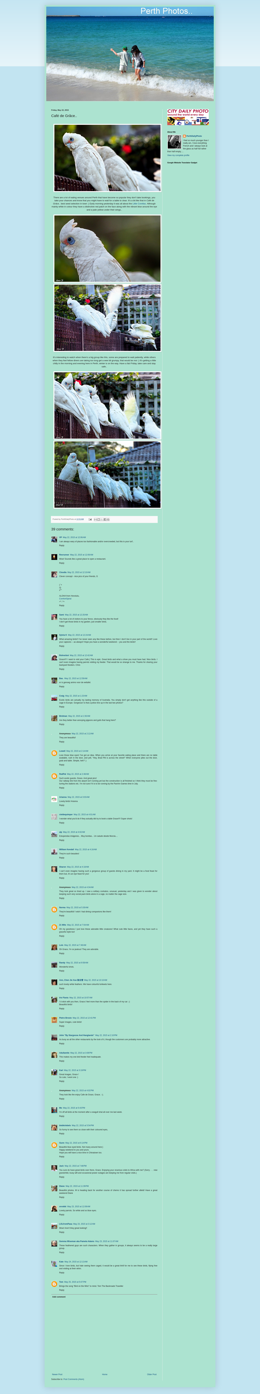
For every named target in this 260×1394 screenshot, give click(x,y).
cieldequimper (66, 814)
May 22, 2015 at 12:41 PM (84, 1018)
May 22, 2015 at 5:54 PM (83, 1125)
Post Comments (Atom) (73, 1379)
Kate (61, 1262)
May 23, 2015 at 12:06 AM (78, 1206)
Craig (61, 696)
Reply (61, 545)
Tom (61, 1282)
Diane (62, 1186)
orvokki (62, 1206)
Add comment (58, 1297)
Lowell (62, 751)
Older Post (152, 1374)
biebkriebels (65, 1125)
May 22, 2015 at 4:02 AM (74, 832)
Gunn (61, 1143)
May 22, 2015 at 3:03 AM (79, 797)
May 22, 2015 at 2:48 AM (78, 774)
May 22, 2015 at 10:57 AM (80, 998)
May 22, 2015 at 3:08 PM (81, 1053)
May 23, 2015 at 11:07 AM (106, 1241)
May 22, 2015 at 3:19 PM (75, 1070)
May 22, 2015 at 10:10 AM (95, 980)
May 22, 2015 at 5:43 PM (74, 1108)
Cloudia (62, 572)
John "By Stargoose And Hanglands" (76, 1035)
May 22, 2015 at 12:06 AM (74, 537)
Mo (60, 1108)
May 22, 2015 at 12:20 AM (76, 615)
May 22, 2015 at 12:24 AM (79, 635)
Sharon (62, 867)
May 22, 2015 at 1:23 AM (76, 696)
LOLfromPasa (65, 1224)
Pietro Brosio (65, 1018)
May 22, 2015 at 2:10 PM (106, 1035)
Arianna (63, 797)
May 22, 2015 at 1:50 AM (79, 716)
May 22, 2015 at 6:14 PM (76, 1143)
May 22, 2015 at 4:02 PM (83, 1090)
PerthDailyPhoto (194, 136)
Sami (61, 615)
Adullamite (64, 1053)
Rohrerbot (64, 655)
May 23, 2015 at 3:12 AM (84, 1224)
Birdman (63, 716)
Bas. (61, 678)
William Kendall (66, 849)
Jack (61, 1166)
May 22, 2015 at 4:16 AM (86, 849)
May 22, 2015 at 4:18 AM (78, 867)
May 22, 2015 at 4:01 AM (85, 814)
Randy (62, 963)
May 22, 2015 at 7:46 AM (75, 945)
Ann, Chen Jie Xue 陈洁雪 (71, 980)
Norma (62, 907)
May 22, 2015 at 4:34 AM (83, 887)
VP (60, 537)
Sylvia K (63, 635)
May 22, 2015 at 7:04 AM (78, 925)
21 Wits (62, 925)
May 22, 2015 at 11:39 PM (77, 1186)
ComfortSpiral (65, 599)
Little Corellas (139, 203)
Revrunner (64, 555)
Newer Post (57, 1374)
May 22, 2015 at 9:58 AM (77, 963)
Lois (61, 945)
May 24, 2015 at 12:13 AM (76, 1262)
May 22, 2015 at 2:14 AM (77, 751)
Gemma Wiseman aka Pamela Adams (76, 1241)
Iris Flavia (63, 998)
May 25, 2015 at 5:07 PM (75, 1282)
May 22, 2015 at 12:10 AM (78, 572)
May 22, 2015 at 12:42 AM (81, 655)
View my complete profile (178, 155)
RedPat (62, 774)
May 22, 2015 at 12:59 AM (75, 678)
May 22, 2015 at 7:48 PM (76, 1166)
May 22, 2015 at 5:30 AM (77, 907)
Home (104, 1374)
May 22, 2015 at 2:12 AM (83, 733)
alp (60, 832)
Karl (61, 1070)
